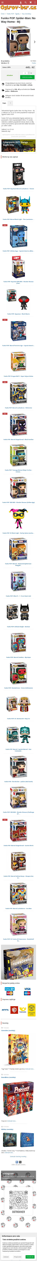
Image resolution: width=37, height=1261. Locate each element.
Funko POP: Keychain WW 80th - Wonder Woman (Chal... (18, 282)
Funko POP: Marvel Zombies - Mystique (18, 657)
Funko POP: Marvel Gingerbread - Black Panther (19, 439)
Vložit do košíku (27, 77)
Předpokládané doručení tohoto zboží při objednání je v (18, 84)
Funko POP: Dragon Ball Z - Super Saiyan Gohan (18, 376)
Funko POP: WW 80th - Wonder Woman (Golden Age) (18, 502)
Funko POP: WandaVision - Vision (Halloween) (18, 688)
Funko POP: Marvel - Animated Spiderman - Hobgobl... (18, 564)
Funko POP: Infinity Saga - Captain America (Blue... (18, 251)
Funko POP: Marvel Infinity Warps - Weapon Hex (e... (18, 877)
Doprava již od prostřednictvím (20, 90)
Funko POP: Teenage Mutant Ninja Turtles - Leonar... (18, 471)
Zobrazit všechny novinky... (18, 1156)
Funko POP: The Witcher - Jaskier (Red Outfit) (18, 781)
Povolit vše (30, 1257)
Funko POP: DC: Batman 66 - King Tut (18, 718)
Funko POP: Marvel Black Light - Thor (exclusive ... (18, 219)
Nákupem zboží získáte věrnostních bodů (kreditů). (19, 96)
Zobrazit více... (29, 1069)
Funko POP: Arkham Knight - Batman (18, 627)
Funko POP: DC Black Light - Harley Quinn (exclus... (18, 533)
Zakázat (6, 1257)
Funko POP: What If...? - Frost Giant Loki (18, 596)
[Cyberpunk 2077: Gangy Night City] (18, 146)
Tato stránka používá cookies (14, 1239)
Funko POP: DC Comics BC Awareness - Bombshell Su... (18, 940)
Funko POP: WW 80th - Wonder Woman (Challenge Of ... (18, 813)
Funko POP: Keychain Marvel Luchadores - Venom (18, 189)
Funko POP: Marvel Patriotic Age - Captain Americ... (18, 345)
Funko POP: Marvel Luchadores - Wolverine (18, 408)
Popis (4, 103)
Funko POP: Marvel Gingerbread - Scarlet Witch (18, 845)
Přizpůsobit (17, 1257)
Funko (34, 63)
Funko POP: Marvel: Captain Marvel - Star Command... (18, 750)
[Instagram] (18, 1200)
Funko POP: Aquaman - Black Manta (18, 314)
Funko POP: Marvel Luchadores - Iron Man (19, 908)
